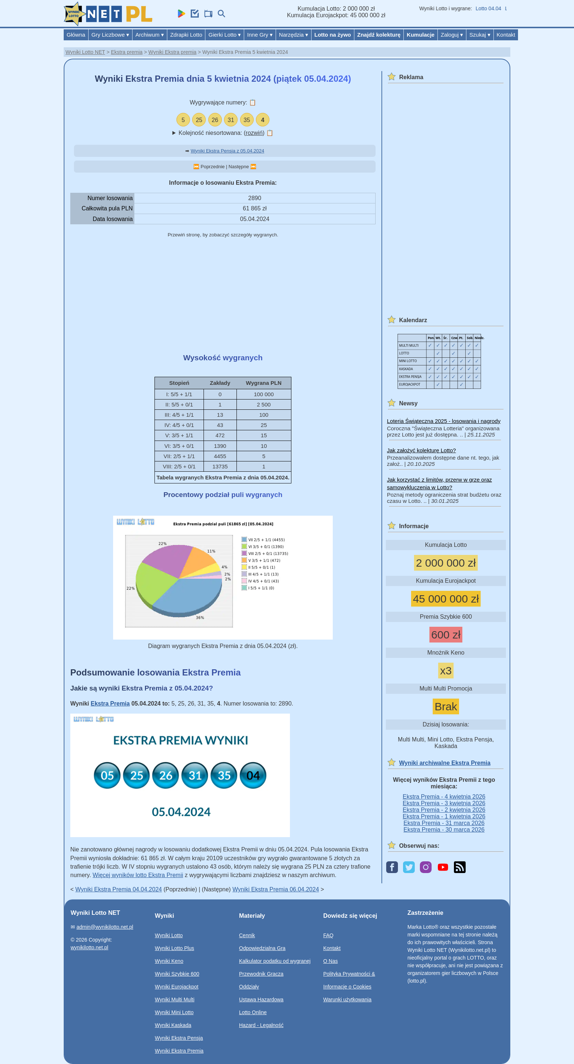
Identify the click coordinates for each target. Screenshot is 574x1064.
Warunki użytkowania (347, 999)
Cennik (247, 935)
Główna (76, 35)
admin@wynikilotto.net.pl (105, 927)
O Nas (330, 961)
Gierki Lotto (224, 35)
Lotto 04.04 (492, 8)
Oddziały (249, 987)
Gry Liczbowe (110, 35)
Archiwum (149, 35)
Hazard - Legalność (261, 1025)
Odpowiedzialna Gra (262, 948)
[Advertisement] (223, 296)
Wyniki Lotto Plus (174, 948)
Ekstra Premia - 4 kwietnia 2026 (444, 797)
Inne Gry (260, 35)
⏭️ (253, 166)
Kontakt (506, 35)
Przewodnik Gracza (261, 974)
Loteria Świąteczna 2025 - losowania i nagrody (443, 421)
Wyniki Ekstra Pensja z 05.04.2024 (227, 151)
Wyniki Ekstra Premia (179, 1051)
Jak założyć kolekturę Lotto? (421, 450)
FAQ (328, 935)
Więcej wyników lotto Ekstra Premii (138, 875)
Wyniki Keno (169, 961)
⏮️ (196, 166)
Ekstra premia (126, 52)
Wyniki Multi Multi (174, 999)
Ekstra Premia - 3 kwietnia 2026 (444, 803)
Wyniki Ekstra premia (172, 52)
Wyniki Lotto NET (85, 52)
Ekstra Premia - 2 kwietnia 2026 (444, 810)
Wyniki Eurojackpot (176, 987)
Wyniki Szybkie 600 (177, 974)
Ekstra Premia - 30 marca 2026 (443, 829)
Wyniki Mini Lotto (174, 1012)
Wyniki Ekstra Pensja (179, 1038)
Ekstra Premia (110, 703)
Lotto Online (253, 1012)
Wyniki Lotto (169, 935)
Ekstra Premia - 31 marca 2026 (443, 823)
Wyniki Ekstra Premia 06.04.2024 (275, 889)
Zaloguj (452, 35)
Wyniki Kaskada (173, 1025)
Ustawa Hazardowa (261, 999)
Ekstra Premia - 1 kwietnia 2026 (444, 816)
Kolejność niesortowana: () (226, 133)
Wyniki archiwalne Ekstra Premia (445, 763)
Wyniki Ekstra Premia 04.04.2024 (118, 889)
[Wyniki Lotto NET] (108, 24)
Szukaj (479, 35)
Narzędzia (293, 35)
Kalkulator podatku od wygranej (274, 961)
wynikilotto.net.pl (89, 947)
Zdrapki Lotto (186, 35)
